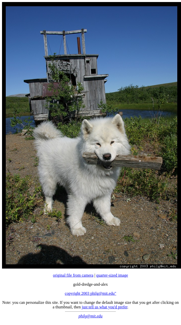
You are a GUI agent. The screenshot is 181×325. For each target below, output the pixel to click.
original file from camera (73, 275)
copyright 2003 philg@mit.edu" (90, 293)
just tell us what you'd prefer (104, 307)
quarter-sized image (112, 275)
